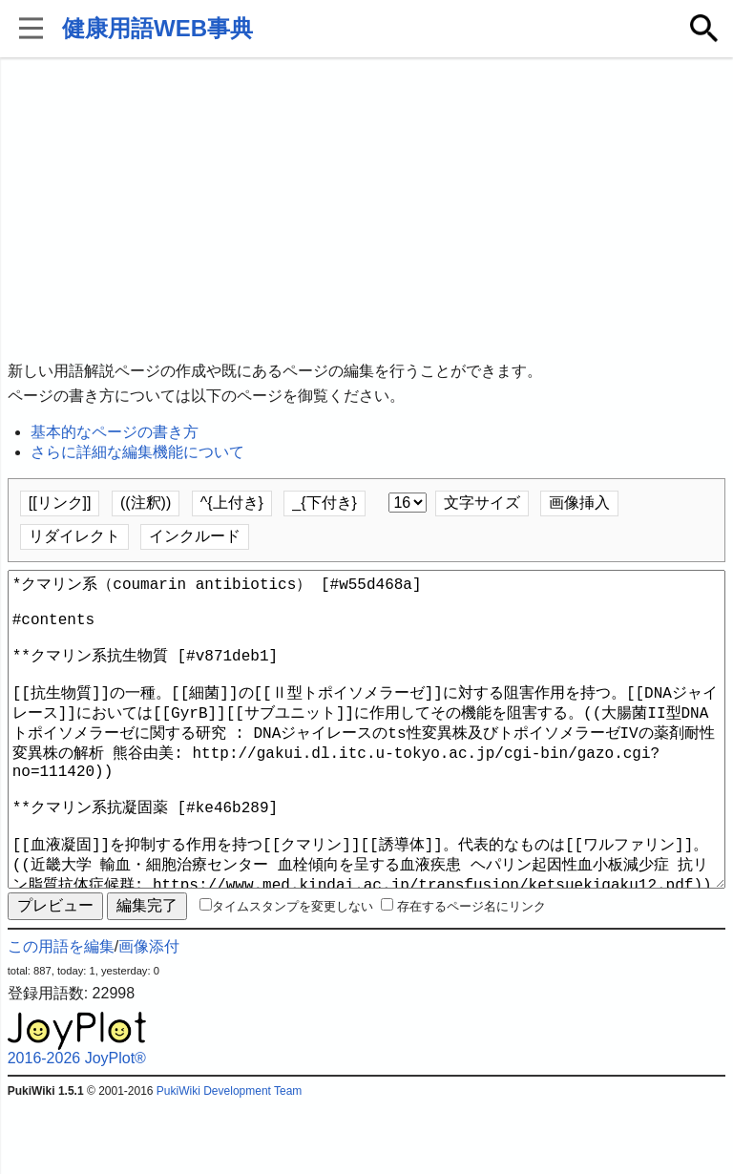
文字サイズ (482, 502)
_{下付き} (324, 502)
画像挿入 (579, 502)
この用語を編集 (61, 1015)
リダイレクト (74, 536)
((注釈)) (145, 502)
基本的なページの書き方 (115, 432)
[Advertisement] (367, 210)
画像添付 (148, 1015)
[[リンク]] (60, 502)
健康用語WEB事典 (157, 28)
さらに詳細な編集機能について (137, 452)
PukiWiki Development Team (230, 1159)
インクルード (195, 536)
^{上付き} (231, 502)
